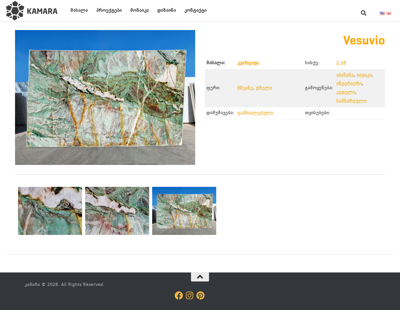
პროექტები (109, 10)
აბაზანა (345, 75)
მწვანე (245, 88)
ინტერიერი (349, 83)
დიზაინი (166, 10)
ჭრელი (264, 88)
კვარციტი (248, 63)
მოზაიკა (139, 10)
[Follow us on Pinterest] (200, 295)
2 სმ (341, 63)
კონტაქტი (195, 10)
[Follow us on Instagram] (190, 295)
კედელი (345, 92)
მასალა (79, 10)
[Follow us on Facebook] (179, 295)
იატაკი (364, 75)
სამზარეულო (351, 101)
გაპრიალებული (255, 113)
